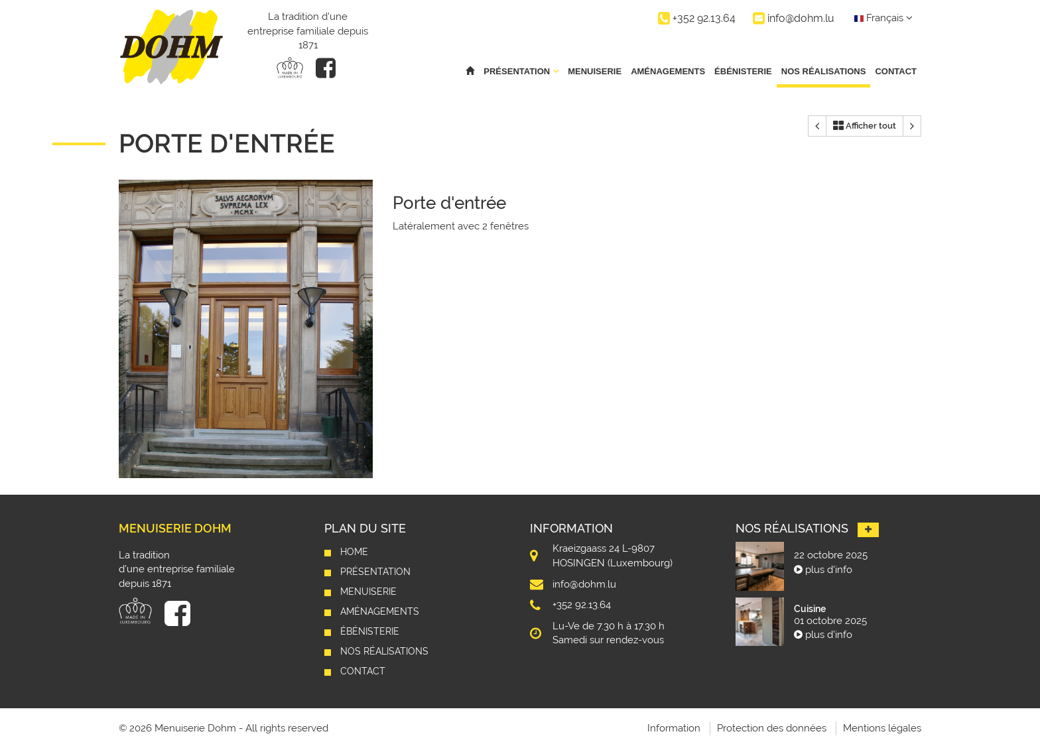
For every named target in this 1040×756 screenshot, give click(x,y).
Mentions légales (882, 728)
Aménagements (668, 71)
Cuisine (810, 608)
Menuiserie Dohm (175, 528)
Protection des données (771, 728)
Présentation (375, 571)
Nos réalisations (823, 71)
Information (673, 728)
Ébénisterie (743, 71)
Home (354, 551)
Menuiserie (594, 71)
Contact (896, 71)
